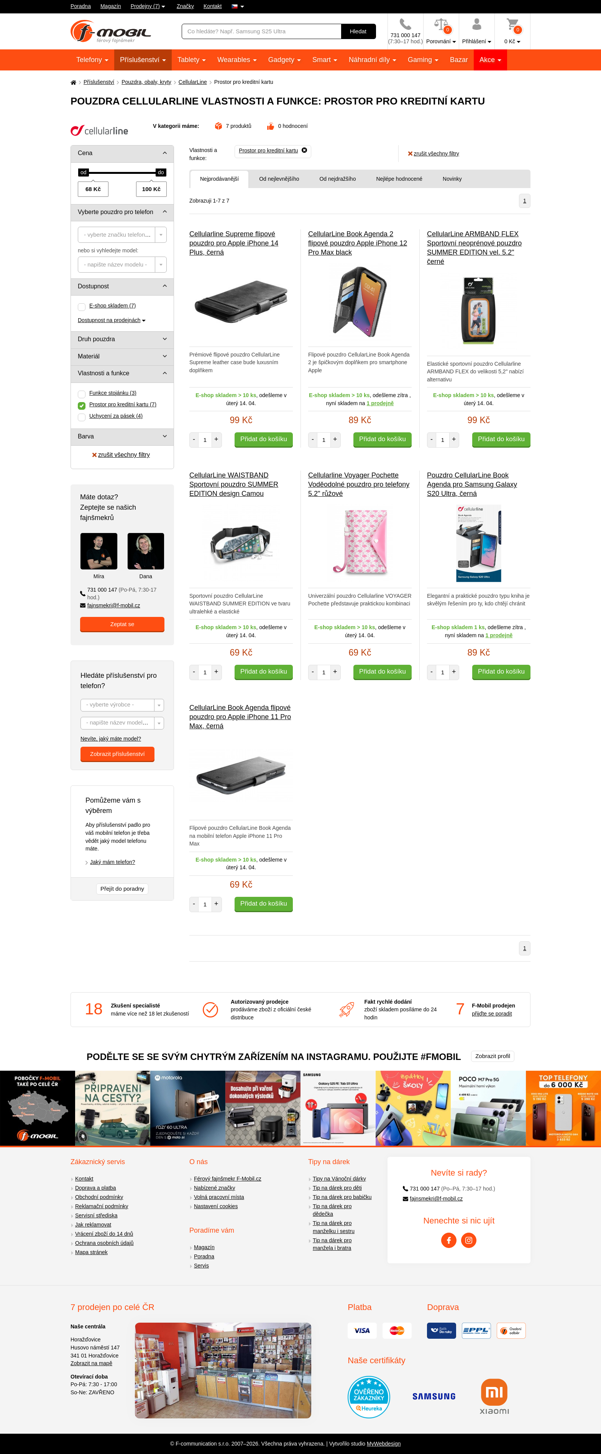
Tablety (189, 60)
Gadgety (282, 60)
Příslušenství (140, 60)
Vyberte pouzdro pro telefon (115, 212)
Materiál (89, 356)
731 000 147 (118, 594)
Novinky (452, 179)
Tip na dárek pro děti (337, 1188)
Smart (322, 60)
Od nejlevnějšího (279, 179)
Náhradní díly (370, 60)
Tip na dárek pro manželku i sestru (334, 1227)
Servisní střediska (96, 1215)
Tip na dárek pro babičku (342, 1197)
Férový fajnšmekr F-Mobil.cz (227, 1179)
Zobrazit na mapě (91, 1363)
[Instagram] (468, 1240)
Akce (488, 60)
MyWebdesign (384, 1444)
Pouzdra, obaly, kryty (146, 82)
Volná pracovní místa (219, 1197)
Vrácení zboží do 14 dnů (104, 1234)
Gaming (421, 60)
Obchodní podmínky (99, 1197)
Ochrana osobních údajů (104, 1243)
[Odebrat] (273, 150)
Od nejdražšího (337, 179)
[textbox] (122, 234)
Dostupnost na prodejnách (109, 320)
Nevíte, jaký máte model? (110, 739)
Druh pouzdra (96, 339)
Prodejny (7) (145, 6)
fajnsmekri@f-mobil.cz (110, 605)
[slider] (83, 173)
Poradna (81, 6)
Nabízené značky (214, 1188)
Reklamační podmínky (101, 1206)
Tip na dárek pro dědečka (332, 1210)
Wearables (234, 60)
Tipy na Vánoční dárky (339, 1179)
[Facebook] (448, 1240)
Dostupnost (93, 286)
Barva (86, 436)
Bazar (459, 60)
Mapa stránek (91, 1252)
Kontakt (213, 6)
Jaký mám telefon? (112, 862)
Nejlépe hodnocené (399, 179)
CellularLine (193, 82)
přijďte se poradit (492, 1014)
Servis (201, 1266)
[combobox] (122, 235)
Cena (85, 153)
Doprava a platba (95, 1188)
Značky (185, 6)
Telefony (90, 60)
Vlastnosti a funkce (103, 373)
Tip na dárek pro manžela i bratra (332, 1244)
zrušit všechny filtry (121, 454)
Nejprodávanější (219, 179)
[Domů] (72, 82)
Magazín (110, 6)
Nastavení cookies (216, 1206)
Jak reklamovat (93, 1225)
